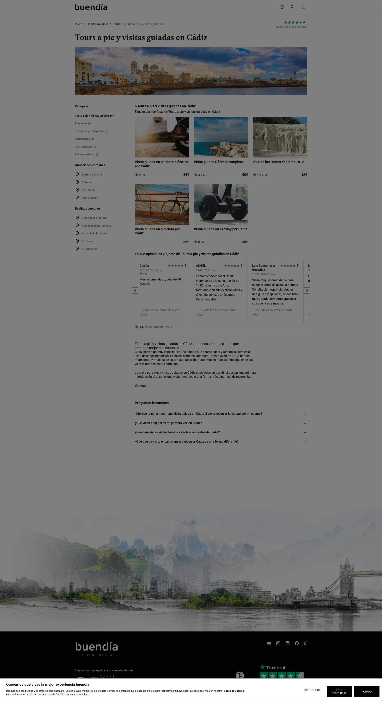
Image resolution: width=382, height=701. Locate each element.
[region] (191, 689)
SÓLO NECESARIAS (339, 692)
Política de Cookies (233, 690)
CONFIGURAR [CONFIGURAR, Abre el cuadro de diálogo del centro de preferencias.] (312, 690)
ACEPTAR (367, 691)
